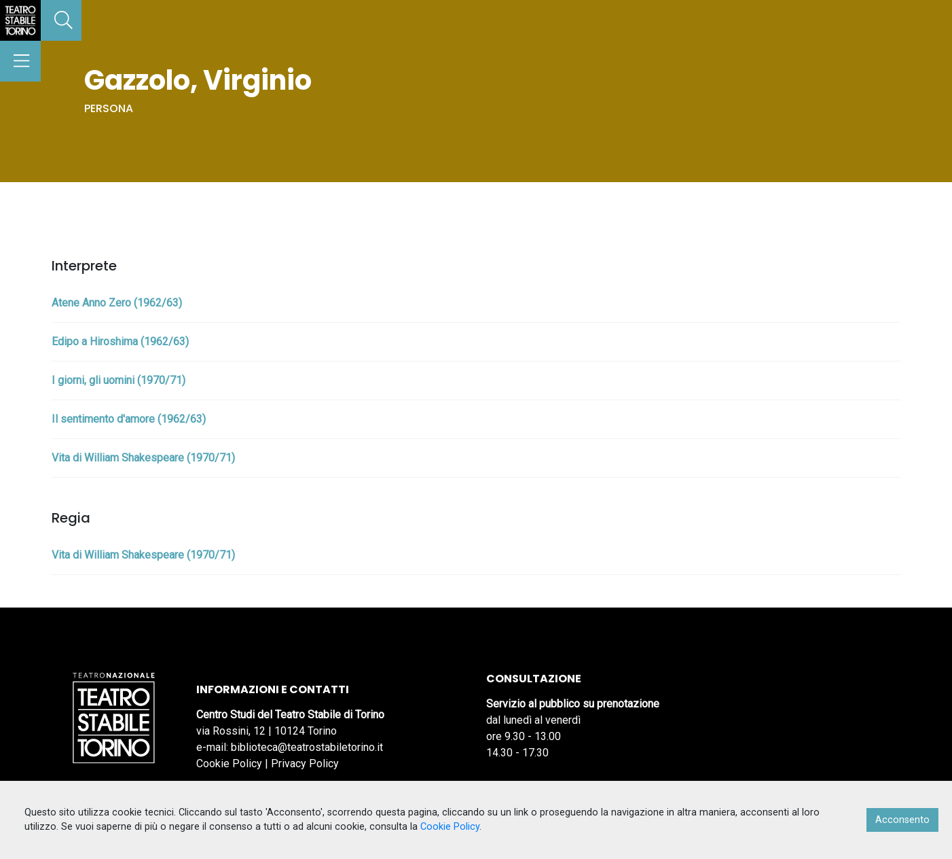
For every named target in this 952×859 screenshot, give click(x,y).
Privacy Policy (305, 763)
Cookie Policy (229, 763)
